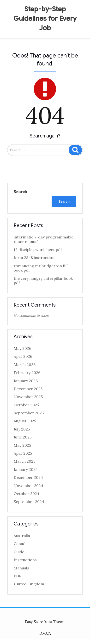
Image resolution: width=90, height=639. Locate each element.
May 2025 (22, 445)
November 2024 (28, 485)
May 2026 (22, 348)
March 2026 (25, 364)
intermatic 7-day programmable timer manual (43, 239)
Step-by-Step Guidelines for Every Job (45, 18)
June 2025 (22, 437)
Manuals (21, 568)
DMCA (45, 633)
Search (20, 191)
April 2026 (23, 356)
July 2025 (22, 429)
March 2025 (24, 461)
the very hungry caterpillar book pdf (43, 280)
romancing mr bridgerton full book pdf (41, 268)
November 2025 (28, 396)
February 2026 (27, 372)
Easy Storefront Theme (45, 621)
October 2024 (26, 493)
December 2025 (28, 388)
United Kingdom (29, 584)
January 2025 (25, 469)
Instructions (25, 559)
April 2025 (23, 453)
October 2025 (26, 404)
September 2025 (29, 412)
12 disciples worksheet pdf (38, 249)
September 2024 (29, 501)
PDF (17, 576)
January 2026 (26, 380)
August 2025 (25, 420)
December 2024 (28, 477)
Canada (21, 543)
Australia (22, 535)
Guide (19, 551)
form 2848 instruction (34, 257)
